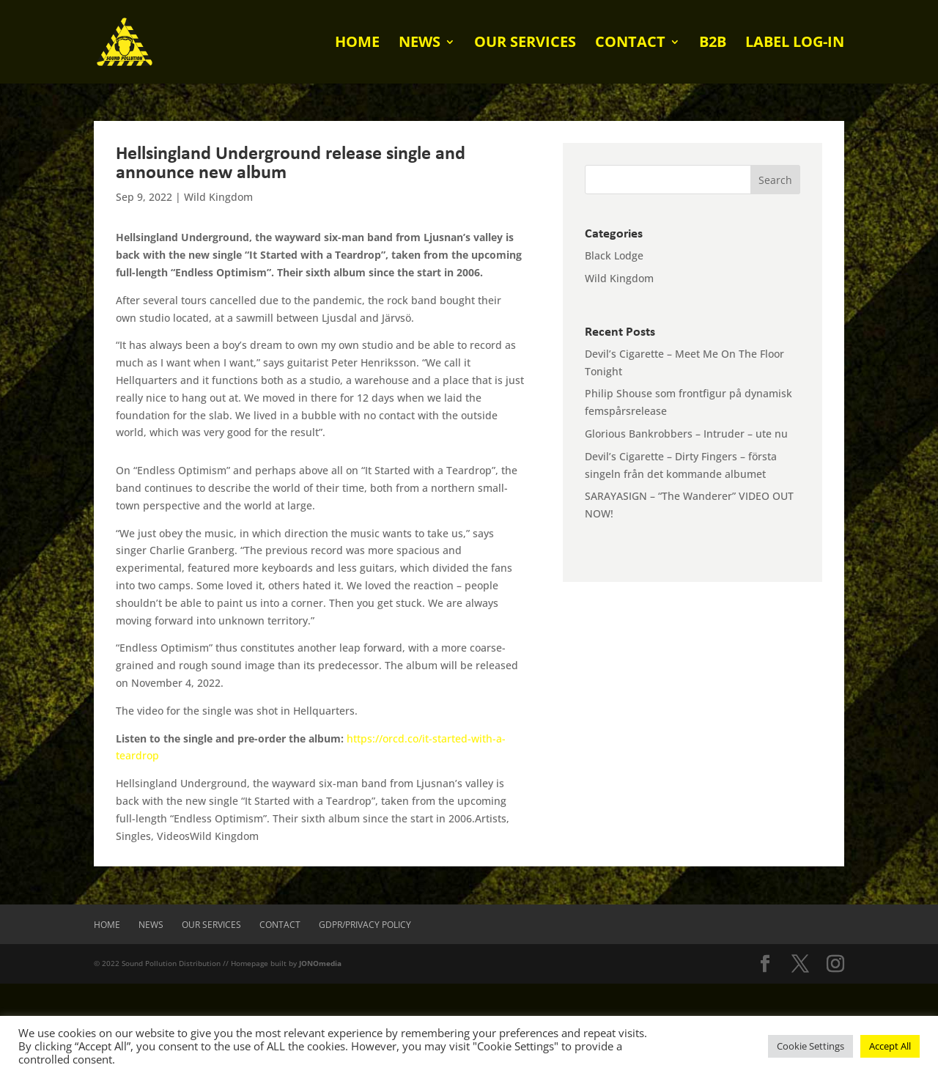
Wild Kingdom (218, 197)
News (419, 44)
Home (357, 44)
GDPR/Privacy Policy (365, 924)
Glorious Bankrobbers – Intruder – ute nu (686, 434)
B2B (712, 44)
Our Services (525, 44)
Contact (630, 44)
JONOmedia (320, 963)
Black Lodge (614, 255)
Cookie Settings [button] (810, 1046)
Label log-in (794, 44)
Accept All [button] (890, 1046)
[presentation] (111, 1012)
